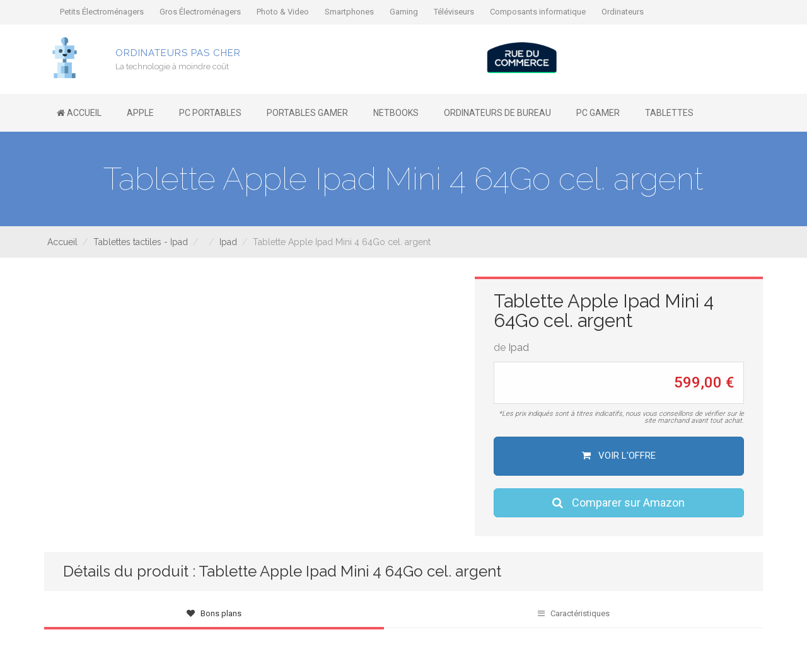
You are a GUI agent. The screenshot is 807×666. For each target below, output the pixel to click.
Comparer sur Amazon (618, 502)
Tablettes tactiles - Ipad (140, 242)
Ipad (228, 242)
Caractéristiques (574, 613)
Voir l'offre (619, 455)
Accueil (62, 242)
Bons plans (214, 613)
